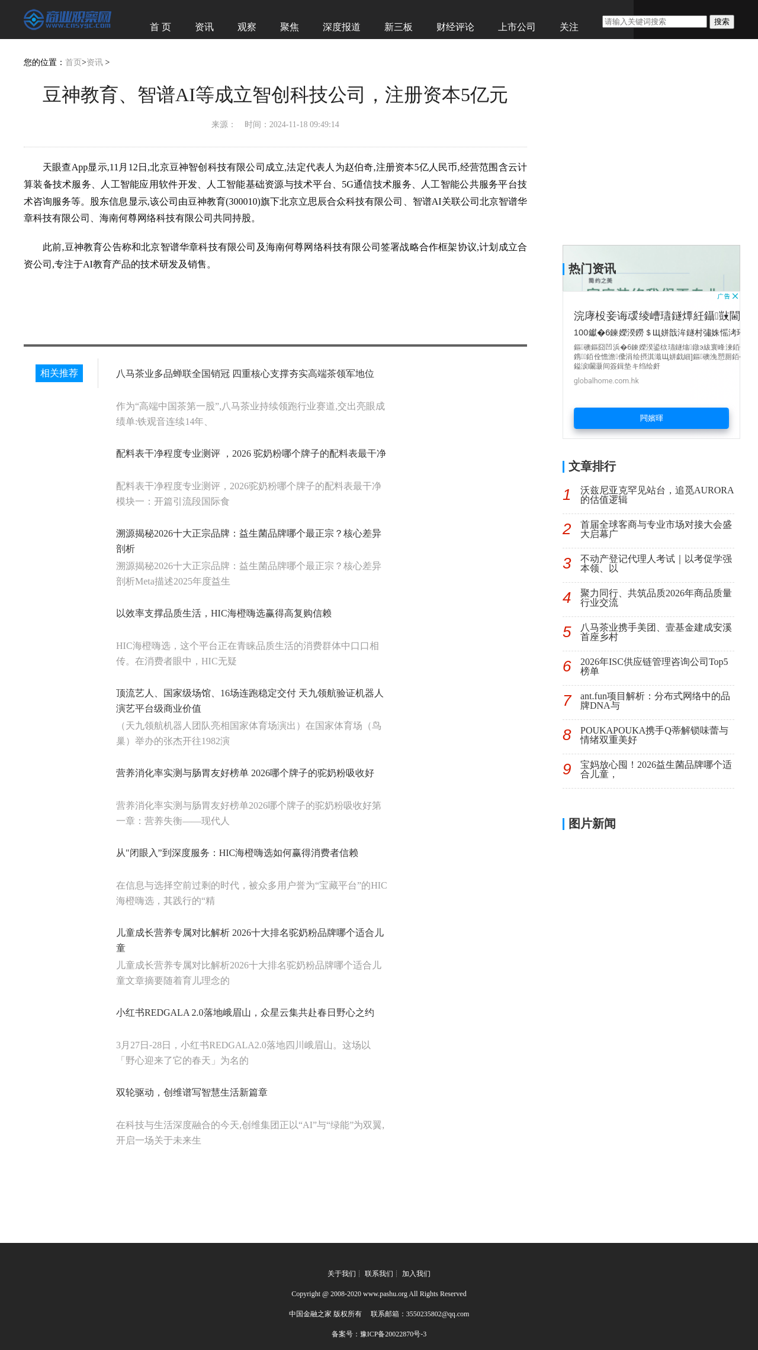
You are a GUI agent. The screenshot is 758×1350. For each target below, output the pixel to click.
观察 (246, 27)
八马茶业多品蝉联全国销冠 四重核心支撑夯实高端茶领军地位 (245, 374)
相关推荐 (59, 373)
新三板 (398, 27)
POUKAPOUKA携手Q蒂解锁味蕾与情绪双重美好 (654, 735)
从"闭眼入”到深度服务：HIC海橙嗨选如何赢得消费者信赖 (237, 853)
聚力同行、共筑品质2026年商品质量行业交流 (656, 598)
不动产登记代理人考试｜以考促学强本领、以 (656, 563)
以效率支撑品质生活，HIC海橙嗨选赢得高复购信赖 (224, 613)
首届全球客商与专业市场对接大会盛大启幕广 (656, 529)
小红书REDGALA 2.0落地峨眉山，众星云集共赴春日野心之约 (245, 1012)
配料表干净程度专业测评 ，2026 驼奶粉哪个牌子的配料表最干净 (251, 453)
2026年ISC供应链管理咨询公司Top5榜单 (654, 666)
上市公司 (517, 27)
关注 (569, 27)
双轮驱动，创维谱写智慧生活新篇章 (192, 1092)
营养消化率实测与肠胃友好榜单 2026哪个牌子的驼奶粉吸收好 (245, 773)
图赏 (201, 51)
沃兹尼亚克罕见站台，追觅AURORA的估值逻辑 (657, 495)
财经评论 (455, 27)
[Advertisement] (651, 365)
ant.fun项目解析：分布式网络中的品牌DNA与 (655, 700)
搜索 (722, 21)
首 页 (160, 27)
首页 (73, 62)
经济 (159, 51)
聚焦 (289, 27)
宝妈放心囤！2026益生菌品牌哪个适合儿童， (656, 769)
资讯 (204, 27)
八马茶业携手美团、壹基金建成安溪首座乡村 (656, 632)
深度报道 (342, 27)
